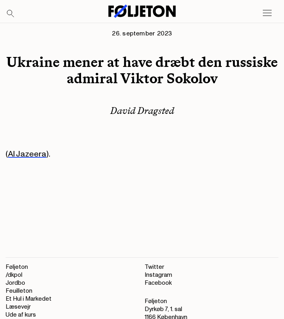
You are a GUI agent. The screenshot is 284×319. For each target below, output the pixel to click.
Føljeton (17, 267)
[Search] (11, 14)
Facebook (158, 283)
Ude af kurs (21, 315)
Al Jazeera (27, 154)
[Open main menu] (267, 13)
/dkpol (14, 275)
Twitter (154, 267)
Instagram (158, 275)
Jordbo (15, 283)
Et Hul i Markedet (29, 299)
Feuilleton (19, 291)
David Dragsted (142, 110)
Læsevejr (18, 307)
